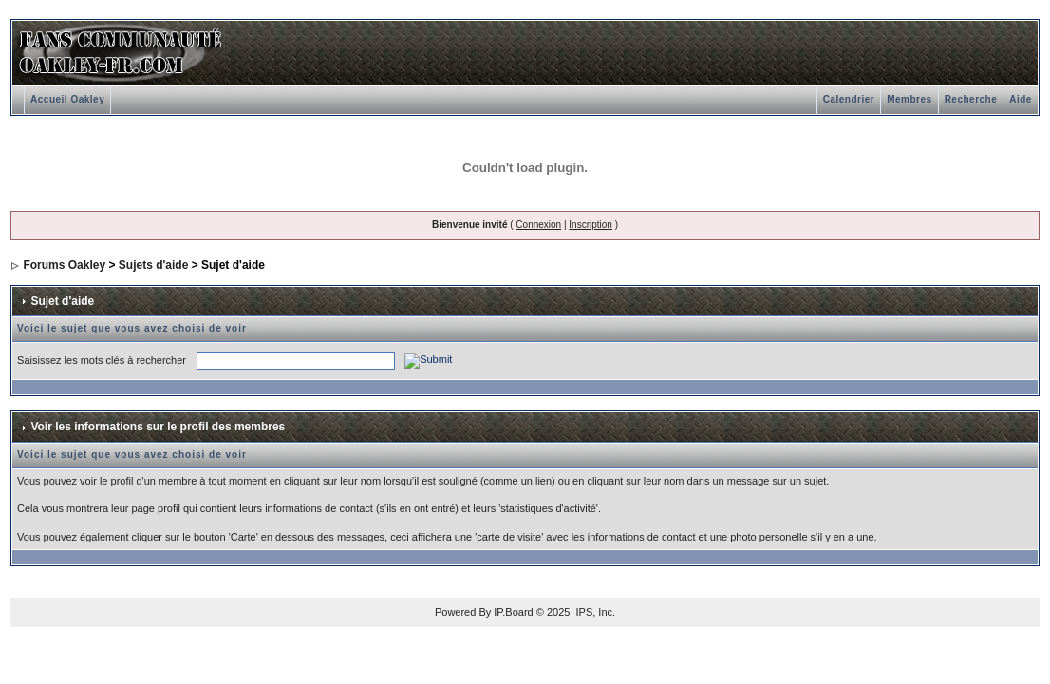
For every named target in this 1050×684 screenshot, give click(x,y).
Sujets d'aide (154, 265)
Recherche (971, 99)
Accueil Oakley (67, 99)
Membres (909, 99)
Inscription (590, 224)
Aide (1020, 99)
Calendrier (848, 99)
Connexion (538, 224)
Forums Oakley (64, 265)
